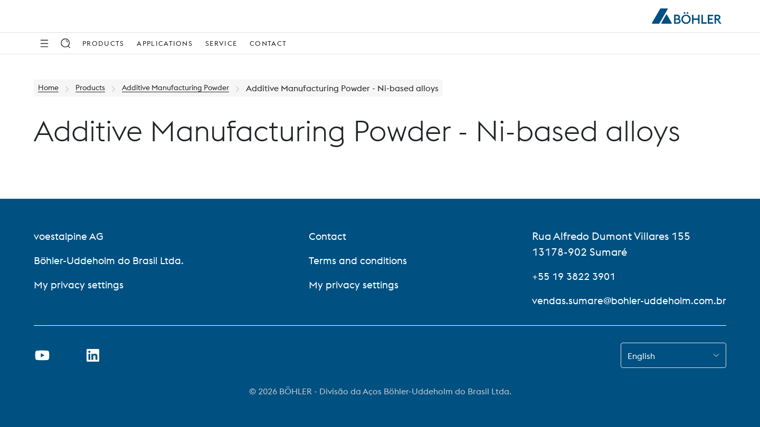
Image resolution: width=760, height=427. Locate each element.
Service (221, 43)
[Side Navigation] (44, 43)
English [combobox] (641, 356)
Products (103, 43)
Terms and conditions (357, 260)
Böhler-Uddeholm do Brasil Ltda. (112, 260)
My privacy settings (80, 284)
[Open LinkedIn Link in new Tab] (92, 355)
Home (50, 88)
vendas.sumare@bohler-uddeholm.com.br (625, 300)
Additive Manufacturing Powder (192, 88)
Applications (165, 43)
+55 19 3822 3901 (569, 276)
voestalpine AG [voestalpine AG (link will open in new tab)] (70, 235)
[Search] (65, 43)
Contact (268, 43)
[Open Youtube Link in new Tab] (42, 355)
